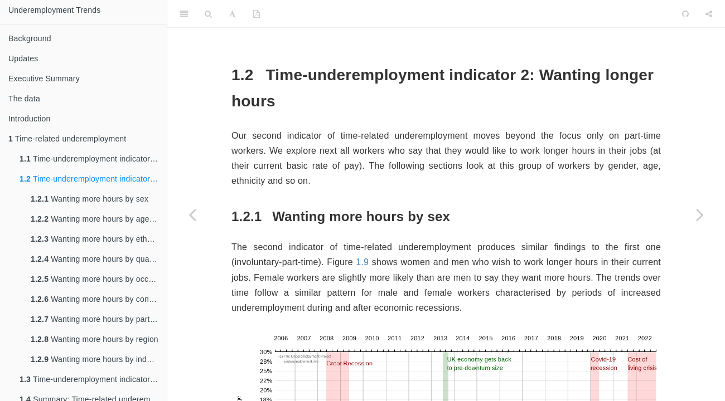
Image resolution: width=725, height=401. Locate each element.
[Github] (685, 14)
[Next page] (700, 214)
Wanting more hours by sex (89, 198)
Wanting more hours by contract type (99, 299)
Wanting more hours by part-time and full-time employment (99, 319)
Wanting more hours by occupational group (99, 279)
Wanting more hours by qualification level (99, 259)
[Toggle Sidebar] (184, 14)
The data (24, 98)
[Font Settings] (232, 14)
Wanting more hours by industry (97, 359)
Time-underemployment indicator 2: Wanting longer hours (93, 178)
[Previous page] (192, 214)
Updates (23, 58)
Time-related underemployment (67, 138)
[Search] (208, 14)
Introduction (29, 118)
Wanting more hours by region (94, 339)
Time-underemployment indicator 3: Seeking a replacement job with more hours (93, 379)
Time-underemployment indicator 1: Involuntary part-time (93, 158)
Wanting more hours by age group (99, 218)
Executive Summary (44, 78)
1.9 (362, 262)
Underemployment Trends (54, 10)
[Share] (709, 14)
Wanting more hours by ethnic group (99, 238)
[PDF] (256, 14)
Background (29, 38)
